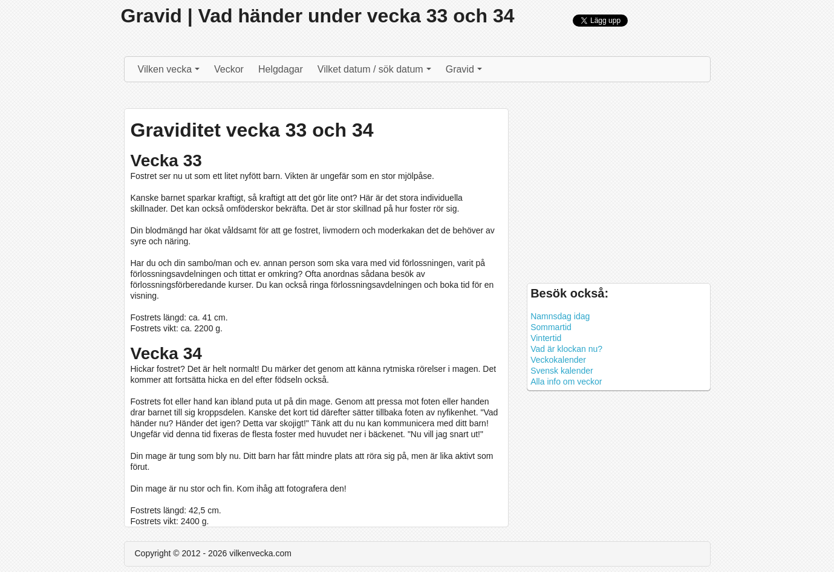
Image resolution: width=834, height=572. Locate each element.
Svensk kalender (561, 370)
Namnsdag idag (560, 316)
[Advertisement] (618, 185)
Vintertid (545, 338)
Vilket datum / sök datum (376, 72)
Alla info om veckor (566, 381)
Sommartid (551, 327)
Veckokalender (558, 360)
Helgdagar (280, 69)
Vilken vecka (170, 72)
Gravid (465, 72)
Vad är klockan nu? (566, 349)
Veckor (229, 69)
